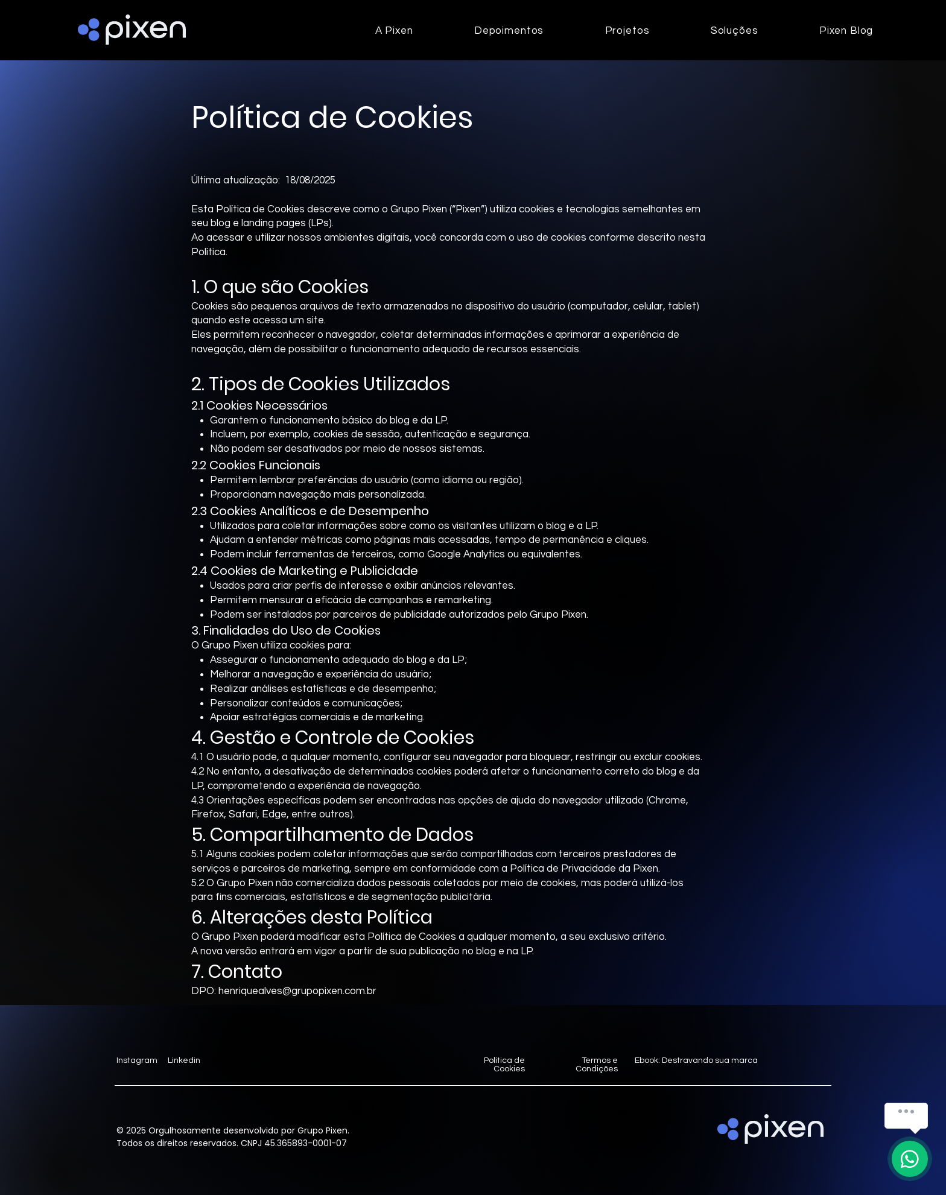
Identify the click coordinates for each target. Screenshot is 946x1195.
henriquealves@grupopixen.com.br (297, 991)
